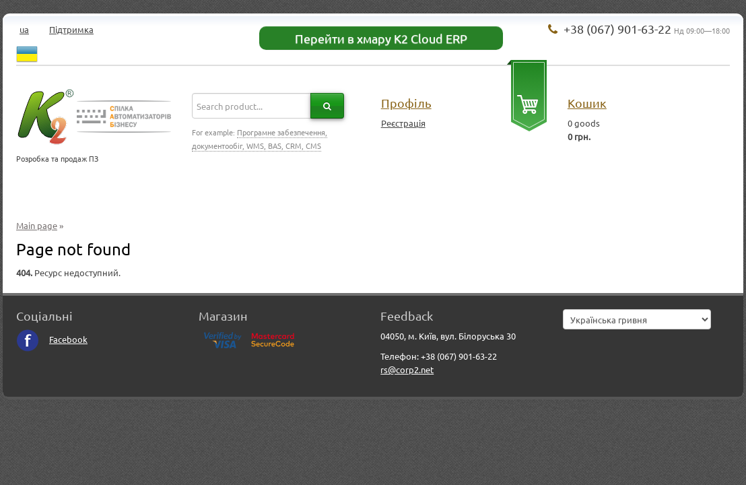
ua (24, 29)
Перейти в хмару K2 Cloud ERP (381, 38)
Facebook (52, 339)
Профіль (406, 103)
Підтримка (71, 29)
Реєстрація (403, 123)
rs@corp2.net (407, 369)
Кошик (587, 103)
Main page (36, 225)
